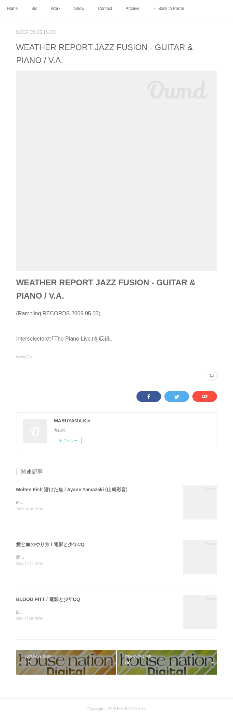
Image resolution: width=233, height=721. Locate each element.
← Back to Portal (168, 8)
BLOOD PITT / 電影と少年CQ (48, 600)
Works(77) (24, 357)
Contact (105, 8)
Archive (133, 8)
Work (55, 8)
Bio (34, 8)
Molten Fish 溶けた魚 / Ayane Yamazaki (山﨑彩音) (72, 489)
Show (79, 8)
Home (12, 8)
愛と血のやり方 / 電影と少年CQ (50, 544)
